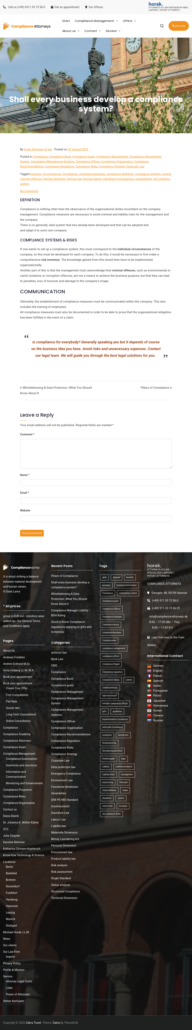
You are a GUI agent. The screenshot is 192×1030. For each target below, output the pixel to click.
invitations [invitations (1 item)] (107, 735)
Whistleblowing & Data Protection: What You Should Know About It (69, 598)
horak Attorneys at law (38, 149)
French (157, 675)
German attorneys (54, 179)
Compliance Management (96, 20)
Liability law (58, 826)
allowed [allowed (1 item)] (116, 577)
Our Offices (94, 7)
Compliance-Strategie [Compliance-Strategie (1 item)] (112, 617)
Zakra (56, 1022)
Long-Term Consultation (21, 714)
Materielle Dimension (64, 832)
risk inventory (161, 179)
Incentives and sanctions (21, 765)
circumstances (52, 174)
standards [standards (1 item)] (106, 798)
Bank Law (57, 659)
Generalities (58, 793)
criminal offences (31, 179)
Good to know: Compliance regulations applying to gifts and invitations (71, 626)
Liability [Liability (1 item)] (105, 767)
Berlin (9, 866)
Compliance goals (83, 156)
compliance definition (119, 174)
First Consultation (17, 695)
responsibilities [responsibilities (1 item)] (109, 790)
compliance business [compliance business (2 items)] (111, 632)
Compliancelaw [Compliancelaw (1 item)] (109, 640)
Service (113, 31)
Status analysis (60, 885)
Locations (9, 861)
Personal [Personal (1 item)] (123, 782)
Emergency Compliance (66, 773)
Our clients (10, 945)
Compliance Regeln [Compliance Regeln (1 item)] (111, 664)
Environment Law (62, 780)
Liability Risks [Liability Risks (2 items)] (108, 774)
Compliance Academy (17, 734)
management (143, 179)
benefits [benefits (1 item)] (130, 577)
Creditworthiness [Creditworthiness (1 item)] (110, 688)
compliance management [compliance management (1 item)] (113, 648)
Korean (157, 710)
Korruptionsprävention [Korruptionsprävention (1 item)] (112, 751)
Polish (156, 695)
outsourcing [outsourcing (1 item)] (107, 782)
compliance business (92, 174)
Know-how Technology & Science (23, 855)
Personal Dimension (63, 845)
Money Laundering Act (65, 839)
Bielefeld (11, 873)
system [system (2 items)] (121, 798)
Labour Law (58, 819)
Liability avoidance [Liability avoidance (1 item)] (124, 767)
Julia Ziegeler (11, 835)
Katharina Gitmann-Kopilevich (21, 848)
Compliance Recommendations (70, 734)
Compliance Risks (86, 166)
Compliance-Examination (21, 758)
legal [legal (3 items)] (123, 759)
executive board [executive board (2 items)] (109, 696)
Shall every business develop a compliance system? (70, 585)
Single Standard (61, 878)
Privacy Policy (12, 963)
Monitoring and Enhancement (24, 783)
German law (74, 179)
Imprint (10, 956)
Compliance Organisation (116, 161)
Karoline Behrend (13, 842)
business (35, 174)
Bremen (11, 879)
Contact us (10, 809)
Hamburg (12, 899)
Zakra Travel (33, 1022)
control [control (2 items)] (129, 680)
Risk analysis (59, 865)
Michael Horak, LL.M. (16, 932)
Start (66, 21)
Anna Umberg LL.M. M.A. (18, 670)
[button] (116, 20)
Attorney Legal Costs (19, 981)
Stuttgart (11, 925)
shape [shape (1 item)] (125, 790)
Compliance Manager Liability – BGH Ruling (71, 613)
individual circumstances (118, 179)
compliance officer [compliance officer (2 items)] (110, 656)
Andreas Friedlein (14, 657)
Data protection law (63, 767)
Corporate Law (135, 166)
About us (71, 31)
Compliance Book (60, 156)
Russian (157, 720)
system (24, 183)
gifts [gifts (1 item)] (104, 711)
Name (25, 475)
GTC (5, 829)
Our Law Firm (11, 951)
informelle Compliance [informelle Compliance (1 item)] (112, 727)
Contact (92, 31)
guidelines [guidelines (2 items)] (117, 711)
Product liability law (63, 858)
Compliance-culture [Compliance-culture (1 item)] (128, 593)
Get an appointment (65, 7)
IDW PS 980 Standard (64, 799)
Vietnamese (160, 705)
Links (9, 987)
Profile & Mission (13, 969)
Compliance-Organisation (19, 803)
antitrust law (59, 652)
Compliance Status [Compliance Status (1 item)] (110, 680)
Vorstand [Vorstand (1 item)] (123, 806)
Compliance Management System (67, 701)
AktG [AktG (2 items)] (104, 577)
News (6, 938)
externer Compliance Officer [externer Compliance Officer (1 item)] (115, 703)
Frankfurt (11, 892)
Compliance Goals (14, 747)
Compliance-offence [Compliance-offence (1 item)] (111, 609)
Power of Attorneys (18, 994)
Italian (156, 685)
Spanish (157, 680)
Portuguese (160, 690)
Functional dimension (64, 786)
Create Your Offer (17, 688)
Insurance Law (60, 812)
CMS (54, 665)
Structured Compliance (65, 891)
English (157, 670)
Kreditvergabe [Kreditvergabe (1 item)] (108, 759)
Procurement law (62, 852)
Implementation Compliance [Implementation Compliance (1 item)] (115, 719)
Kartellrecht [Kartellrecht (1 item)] (123, 735)
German (157, 665)
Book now (178, 26)
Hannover (12, 906)
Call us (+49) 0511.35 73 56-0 (24, 7)
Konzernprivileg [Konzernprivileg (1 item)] (109, 743)
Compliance (40, 156)
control (166, 174)
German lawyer (92, 179)
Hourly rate (13, 708)
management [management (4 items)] (127, 774)
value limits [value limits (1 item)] (107, 806)
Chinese (157, 715)
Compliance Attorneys (17, 740)
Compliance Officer (88, 161)
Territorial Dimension (64, 898)
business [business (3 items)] (106, 585)
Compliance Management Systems (53, 161)
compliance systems (148, 174)
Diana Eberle (11, 816)
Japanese (158, 700)
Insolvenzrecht (60, 806)
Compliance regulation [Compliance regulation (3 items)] (112, 672)
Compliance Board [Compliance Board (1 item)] (110, 625)
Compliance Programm (17, 789)
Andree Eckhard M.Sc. (17, 663)
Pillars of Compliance (155, 387)
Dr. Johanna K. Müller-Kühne (21, 822)
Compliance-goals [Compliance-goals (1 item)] (110, 601)
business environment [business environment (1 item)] (127, 585)
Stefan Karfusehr (13, 1001)
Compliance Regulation (59, 166)
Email (24, 492)
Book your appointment (17, 676)
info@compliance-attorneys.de (168, 616)
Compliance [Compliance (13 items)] (107, 593)
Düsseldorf (13, 886)
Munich (10, 919)
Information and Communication (16, 774)
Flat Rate (11, 701)
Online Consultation (18, 721)
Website (25, 510)
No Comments (29, 191)
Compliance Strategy (112, 166)
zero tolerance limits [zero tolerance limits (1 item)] (111, 814)
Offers (129, 20)
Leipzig (10, 912)
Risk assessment (62, 871)
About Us (9, 650)
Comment (27, 434)
